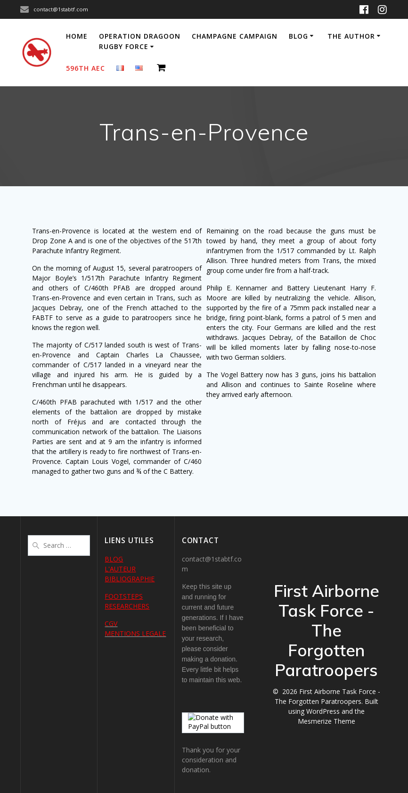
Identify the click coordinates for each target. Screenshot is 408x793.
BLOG (114, 558)
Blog (298, 36)
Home (77, 36)
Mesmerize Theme (326, 721)
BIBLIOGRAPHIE (130, 578)
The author (351, 36)
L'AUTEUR (120, 568)
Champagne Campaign (234, 36)
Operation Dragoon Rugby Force (139, 41)
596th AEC (85, 68)
